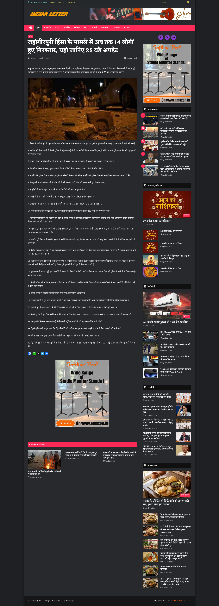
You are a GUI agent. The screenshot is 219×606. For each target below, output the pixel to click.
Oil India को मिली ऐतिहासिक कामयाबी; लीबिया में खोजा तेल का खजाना (173, 131)
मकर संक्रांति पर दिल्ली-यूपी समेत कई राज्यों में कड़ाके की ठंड (44, 473)
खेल (85, 27)
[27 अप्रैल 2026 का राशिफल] (167, 204)
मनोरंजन (117, 27)
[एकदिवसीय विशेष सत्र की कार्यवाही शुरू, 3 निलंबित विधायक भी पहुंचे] (150, 145)
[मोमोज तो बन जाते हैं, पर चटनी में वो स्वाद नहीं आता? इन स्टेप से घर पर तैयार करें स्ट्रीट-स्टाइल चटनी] (150, 557)
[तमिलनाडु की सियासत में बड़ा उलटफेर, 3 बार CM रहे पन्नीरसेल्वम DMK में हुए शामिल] (183, 424)
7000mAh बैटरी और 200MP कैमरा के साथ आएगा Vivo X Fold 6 (175, 371)
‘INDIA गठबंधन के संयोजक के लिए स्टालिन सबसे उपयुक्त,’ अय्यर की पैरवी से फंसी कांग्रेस (158, 449)
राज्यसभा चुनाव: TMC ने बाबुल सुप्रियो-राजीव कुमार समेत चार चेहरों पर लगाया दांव (158, 409)
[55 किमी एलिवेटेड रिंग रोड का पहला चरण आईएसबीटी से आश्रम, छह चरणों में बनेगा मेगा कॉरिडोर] (150, 170)
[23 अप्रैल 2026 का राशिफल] (150, 272)
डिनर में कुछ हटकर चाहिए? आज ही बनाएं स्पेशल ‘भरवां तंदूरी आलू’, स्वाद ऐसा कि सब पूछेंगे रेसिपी (174, 581)
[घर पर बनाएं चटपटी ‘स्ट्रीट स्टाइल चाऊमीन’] (150, 570)
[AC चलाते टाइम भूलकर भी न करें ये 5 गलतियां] (167, 305)
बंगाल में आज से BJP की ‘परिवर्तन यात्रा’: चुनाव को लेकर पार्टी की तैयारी (157, 396)
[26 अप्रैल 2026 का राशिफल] (150, 235)
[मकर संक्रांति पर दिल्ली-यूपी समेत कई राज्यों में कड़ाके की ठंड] (44, 459)
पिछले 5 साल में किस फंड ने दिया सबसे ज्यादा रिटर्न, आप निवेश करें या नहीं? (175, 117)
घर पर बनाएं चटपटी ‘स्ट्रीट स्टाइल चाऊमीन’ (173, 568)
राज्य (57, 27)
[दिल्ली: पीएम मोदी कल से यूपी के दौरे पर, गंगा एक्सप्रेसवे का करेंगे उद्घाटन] (150, 158)
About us (60, 2)
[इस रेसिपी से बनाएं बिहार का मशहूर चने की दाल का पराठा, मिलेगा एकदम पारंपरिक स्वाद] (150, 531)
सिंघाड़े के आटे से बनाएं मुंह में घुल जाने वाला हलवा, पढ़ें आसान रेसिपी (175, 516)
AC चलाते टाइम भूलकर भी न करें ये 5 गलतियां (165, 322)
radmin (33, 58)
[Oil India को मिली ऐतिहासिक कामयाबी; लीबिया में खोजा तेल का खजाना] (150, 132)
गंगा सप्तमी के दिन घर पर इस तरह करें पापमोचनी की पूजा (175, 257)
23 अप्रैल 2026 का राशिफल (171, 268)
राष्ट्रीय (38, 27)
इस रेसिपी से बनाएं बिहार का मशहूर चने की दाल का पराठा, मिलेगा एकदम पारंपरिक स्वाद (175, 529)
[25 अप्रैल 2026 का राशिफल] (150, 247)
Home (52, 2)
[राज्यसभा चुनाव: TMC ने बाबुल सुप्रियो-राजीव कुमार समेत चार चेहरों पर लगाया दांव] (183, 410)
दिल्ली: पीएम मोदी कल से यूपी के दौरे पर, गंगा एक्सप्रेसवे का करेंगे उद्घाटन (174, 155)
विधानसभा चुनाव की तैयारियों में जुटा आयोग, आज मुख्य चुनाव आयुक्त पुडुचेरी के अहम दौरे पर (157, 435)
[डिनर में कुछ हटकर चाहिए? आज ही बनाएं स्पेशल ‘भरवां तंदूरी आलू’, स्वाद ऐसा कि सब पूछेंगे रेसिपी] (150, 583)
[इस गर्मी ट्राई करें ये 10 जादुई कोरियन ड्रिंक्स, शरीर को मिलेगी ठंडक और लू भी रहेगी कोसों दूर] (150, 544)
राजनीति (67, 27)
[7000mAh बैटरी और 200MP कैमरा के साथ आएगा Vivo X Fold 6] (150, 373)
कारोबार (77, 27)
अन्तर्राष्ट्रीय (47, 27)
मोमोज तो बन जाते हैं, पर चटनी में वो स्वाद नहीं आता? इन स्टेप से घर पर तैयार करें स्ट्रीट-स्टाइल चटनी (174, 556)
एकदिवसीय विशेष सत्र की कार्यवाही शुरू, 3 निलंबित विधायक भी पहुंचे (174, 143)
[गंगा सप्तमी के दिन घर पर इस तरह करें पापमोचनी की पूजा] (150, 260)
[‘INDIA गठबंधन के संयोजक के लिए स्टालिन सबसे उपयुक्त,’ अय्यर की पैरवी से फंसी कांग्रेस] (183, 450)
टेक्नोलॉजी (94, 27)
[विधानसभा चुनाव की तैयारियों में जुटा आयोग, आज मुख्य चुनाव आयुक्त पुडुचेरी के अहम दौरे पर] (183, 437)
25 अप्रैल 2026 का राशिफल (171, 243)
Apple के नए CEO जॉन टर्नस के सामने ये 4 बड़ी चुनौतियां (175, 346)
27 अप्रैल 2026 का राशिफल (157, 221)
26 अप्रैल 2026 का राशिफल (171, 231)
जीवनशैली (105, 27)
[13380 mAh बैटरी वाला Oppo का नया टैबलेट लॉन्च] (150, 336)
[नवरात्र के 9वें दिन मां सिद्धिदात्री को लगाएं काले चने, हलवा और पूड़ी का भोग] (167, 484)
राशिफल (127, 27)
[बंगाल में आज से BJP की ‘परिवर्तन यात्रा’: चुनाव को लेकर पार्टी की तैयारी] (183, 398)
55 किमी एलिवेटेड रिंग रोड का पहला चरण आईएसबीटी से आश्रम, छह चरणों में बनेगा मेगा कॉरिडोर (175, 169)
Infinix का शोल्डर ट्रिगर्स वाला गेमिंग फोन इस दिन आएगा (174, 358)
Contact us (71, 2)
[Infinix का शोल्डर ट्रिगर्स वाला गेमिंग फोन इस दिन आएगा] (150, 361)
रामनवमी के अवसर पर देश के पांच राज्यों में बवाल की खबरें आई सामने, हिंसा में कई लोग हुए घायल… (119, 455)
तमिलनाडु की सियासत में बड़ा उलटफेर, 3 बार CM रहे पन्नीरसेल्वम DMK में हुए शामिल (158, 422)
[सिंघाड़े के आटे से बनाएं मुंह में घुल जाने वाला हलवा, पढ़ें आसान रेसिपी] (150, 518)
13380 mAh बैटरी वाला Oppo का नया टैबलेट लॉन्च (175, 333)
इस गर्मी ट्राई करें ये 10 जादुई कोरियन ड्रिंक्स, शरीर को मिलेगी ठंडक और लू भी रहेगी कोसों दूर (175, 542)
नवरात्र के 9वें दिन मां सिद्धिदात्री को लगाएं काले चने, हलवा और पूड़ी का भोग (166, 503)
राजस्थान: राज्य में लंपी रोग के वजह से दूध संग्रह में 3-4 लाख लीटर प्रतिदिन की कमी (81, 454)
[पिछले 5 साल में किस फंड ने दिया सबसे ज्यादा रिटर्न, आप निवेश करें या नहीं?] (150, 120)
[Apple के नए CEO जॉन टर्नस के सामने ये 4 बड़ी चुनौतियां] (150, 348)
